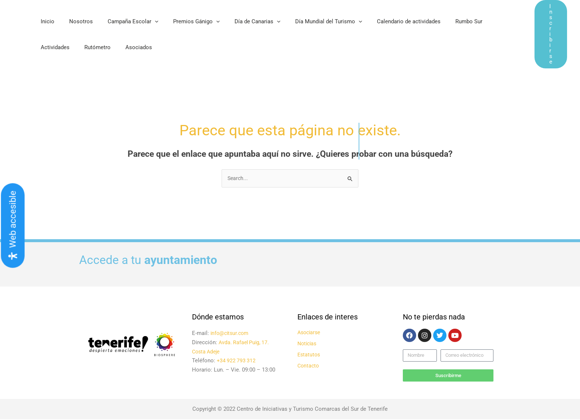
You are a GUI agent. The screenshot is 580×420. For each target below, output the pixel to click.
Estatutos (309, 355)
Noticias (307, 344)
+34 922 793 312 (237, 361)
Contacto (308, 366)
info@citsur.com (230, 334)
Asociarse (310, 333)
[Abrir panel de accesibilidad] (13, 225)
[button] (551, 34)
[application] (145, 21)
